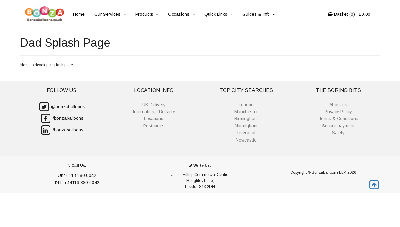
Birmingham (246, 118)
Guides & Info (258, 14)
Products (146, 14)
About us (338, 104)
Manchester (246, 111)
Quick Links (218, 14)
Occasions (181, 14)
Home (79, 14)
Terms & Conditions (338, 118)
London (246, 104)
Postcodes (154, 125)
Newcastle (246, 140)
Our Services (110, 14)
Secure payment (338, 125)
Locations (153, 118)
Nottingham (246, 125)
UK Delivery (154, 104)
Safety (338, 132)
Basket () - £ (349, 14)
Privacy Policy (338, 111)
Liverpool (246, 132)
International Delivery (154, 111)
